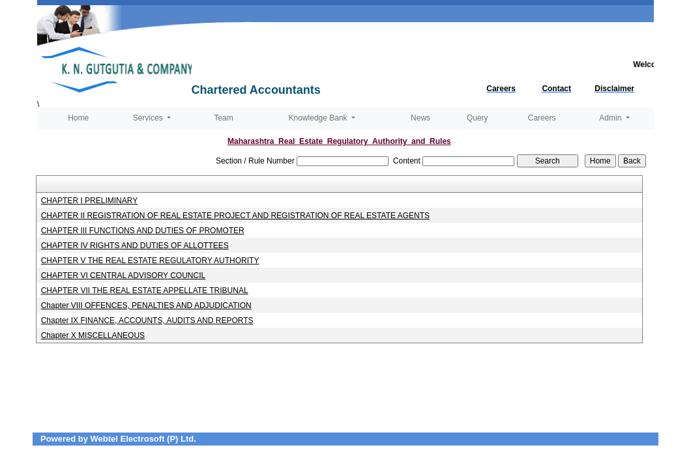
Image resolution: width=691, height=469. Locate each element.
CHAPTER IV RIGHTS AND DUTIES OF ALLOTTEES (135, 245)
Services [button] (149, 117)
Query (477, 117)
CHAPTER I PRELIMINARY (89, 200)
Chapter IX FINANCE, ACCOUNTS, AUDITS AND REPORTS (147, 320)
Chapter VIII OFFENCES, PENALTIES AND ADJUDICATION (146, 305)
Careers (542, 117)
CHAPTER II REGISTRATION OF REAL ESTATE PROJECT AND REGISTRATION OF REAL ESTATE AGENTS (235, 215)
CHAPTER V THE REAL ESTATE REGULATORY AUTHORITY (150, 260)
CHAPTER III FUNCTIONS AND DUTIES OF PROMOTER (142, 230)
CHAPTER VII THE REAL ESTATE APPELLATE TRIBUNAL (144, 290)
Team (223, 117)
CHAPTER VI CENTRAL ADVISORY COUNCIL (123, 275)
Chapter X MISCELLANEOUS (93, 335)
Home (78, 117)
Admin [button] (611, 117)
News (420, 117)
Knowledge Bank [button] (319, 117)
